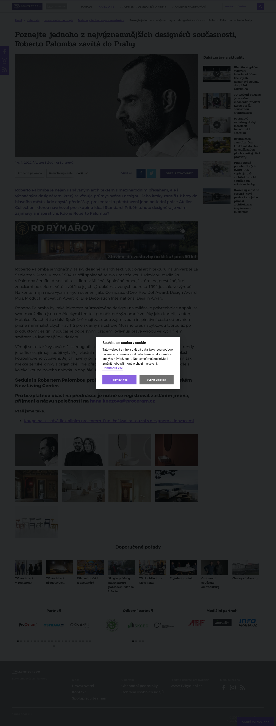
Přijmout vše (119, 379)
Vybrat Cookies (156, 379)
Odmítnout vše (112, 368)
